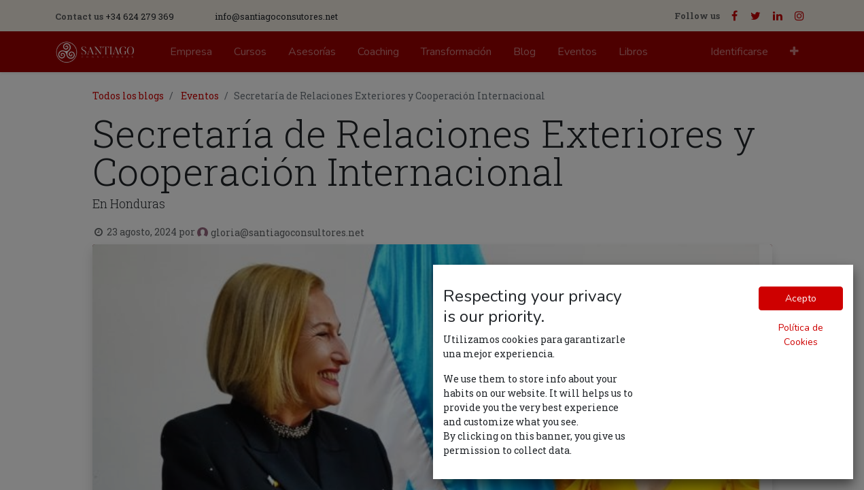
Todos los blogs (128, 95)
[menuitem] (191, 51)
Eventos (200, 95)
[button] (794, 51)
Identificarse (739, 51)
